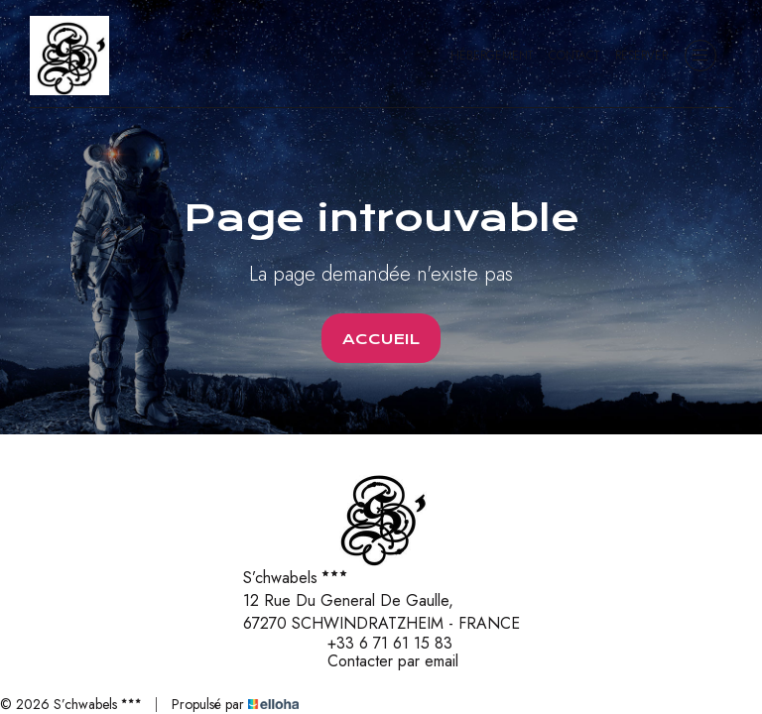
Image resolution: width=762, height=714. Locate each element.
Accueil (381, 339)
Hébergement (491, 55)
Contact (574, 55)
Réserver (641, 55)
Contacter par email (381, 661)
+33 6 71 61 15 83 (378, 644)
